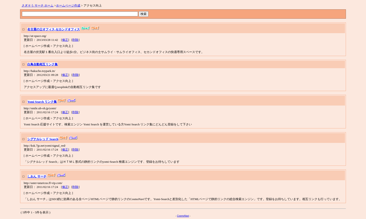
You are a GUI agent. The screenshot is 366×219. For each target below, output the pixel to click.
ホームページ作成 (68, 5)
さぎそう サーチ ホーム (38, 5)
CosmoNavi (183, 216)
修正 (65, 40)
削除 (75, 40)
